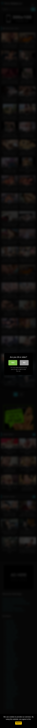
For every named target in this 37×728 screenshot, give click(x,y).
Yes (12, 363)
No (24, 363)
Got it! (18, 723)
